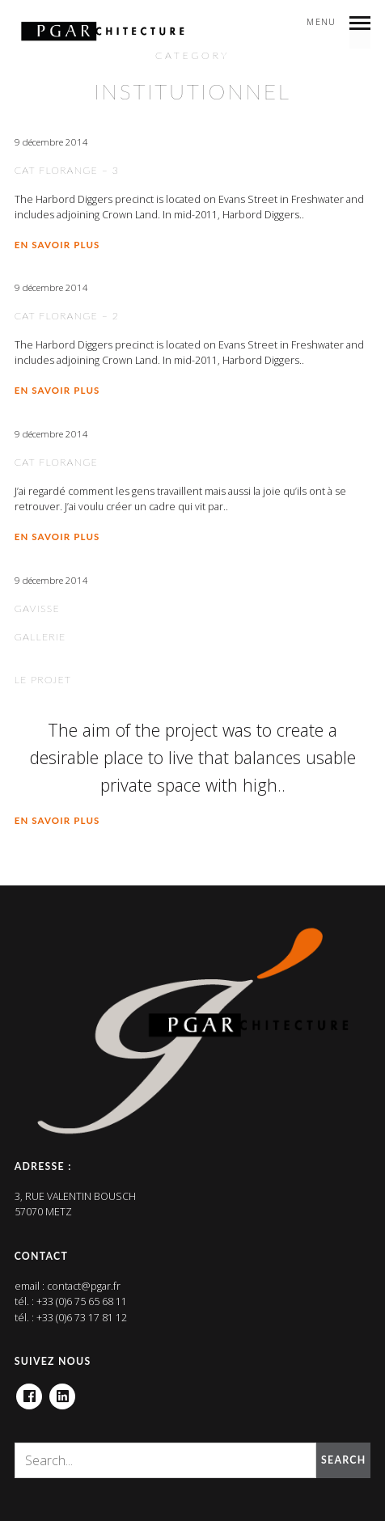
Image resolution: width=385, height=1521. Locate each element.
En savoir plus (57, 244)
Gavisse (37, 608)
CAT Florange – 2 (67, 316)
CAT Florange (56, 462)
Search (343, 1460)
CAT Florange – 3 (67, 170)
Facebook (29, 1391)
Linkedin (62, 1391)
